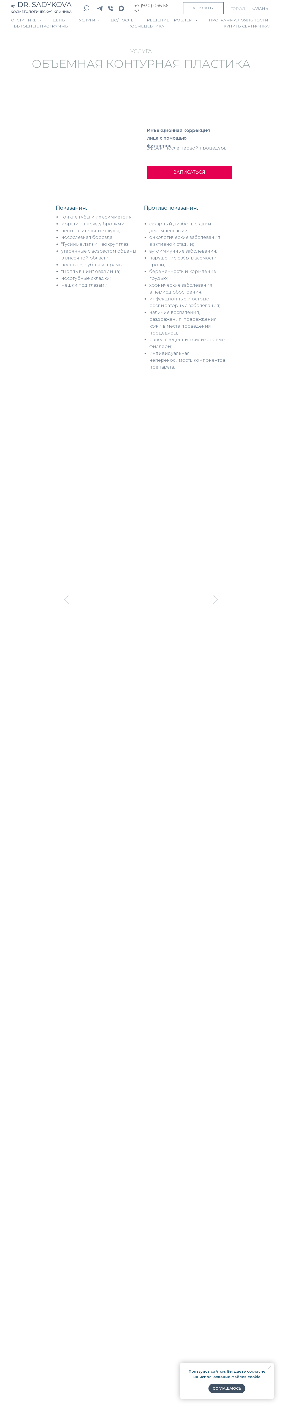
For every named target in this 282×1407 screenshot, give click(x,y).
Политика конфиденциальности (123, 1391)
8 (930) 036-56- (221, 1323)
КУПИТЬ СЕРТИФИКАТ (247, 26)
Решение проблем (170, 20)
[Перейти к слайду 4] (138, 676)
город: (238, 8)
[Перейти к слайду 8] (158, 676)
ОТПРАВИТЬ (107, 1137)
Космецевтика (30, 1318)
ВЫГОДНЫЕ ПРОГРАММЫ (41, 26)
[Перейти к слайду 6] (148, 676)
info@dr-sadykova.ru (228, 1314)
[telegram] (99, 8)
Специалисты (29, 1307)
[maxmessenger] (121, 8)
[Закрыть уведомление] (269, 1367)
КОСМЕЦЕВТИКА (146, 26)
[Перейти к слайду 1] (124, 676)
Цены (19, 1297)
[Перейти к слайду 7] (153, 676)
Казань (259, 8)
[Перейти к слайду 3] (133, 676)
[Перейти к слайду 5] (143, 676)
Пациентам (26, 1330)
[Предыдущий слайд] (66, 599)
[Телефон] (110, 8)
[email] (141, 1085)
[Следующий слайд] (215, 599)
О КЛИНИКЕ (24, 20)
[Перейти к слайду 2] (129, 676)
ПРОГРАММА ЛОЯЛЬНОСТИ (238, 20)
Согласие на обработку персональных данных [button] (45, 1391)
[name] (141, 1049)
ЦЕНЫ (59, 20)
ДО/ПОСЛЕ (122, 20)
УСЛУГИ (87, 20)
